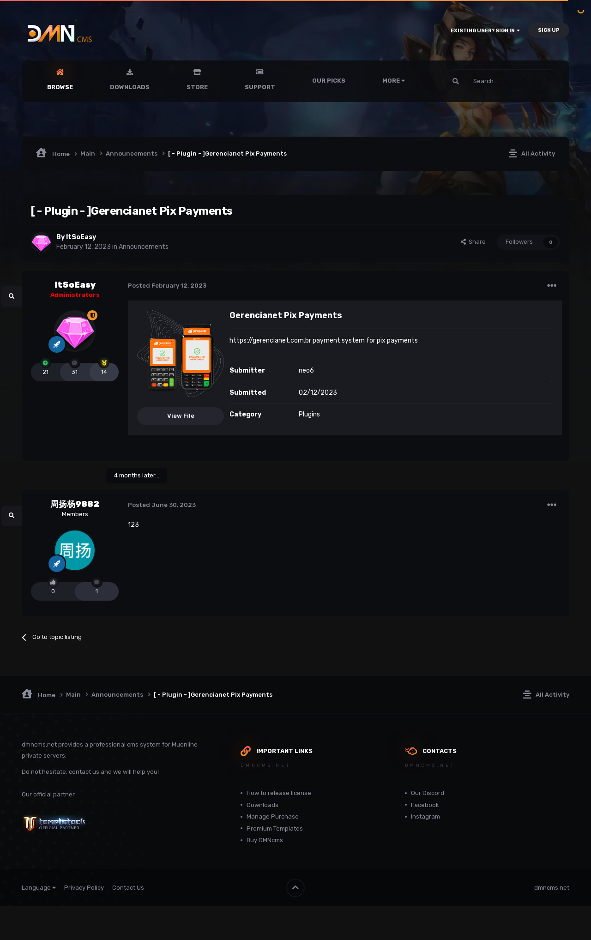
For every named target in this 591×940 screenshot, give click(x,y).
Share (473, 241)
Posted (167, 285)
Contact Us (128, 887)
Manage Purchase (273, 816)
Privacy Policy (84, 887)
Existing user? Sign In (485, 31)
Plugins (309, 414)
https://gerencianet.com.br (270, 340)
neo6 (306, 370)
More (393, 80)
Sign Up (549, 30)
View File (180, 415)
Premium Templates (275, 828)
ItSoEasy (81, 237)
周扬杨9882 (74, 504)
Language (39, 887)
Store (197, 87)
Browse (60, 87)
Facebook (425, 804)
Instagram (425, 816)
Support (260, 87)
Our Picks (328, 80)
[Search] (480, 81)
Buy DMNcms (265, 840)
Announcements (144, 247)
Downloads (130, 87)
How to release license (279, 792)
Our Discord (427, 792)
